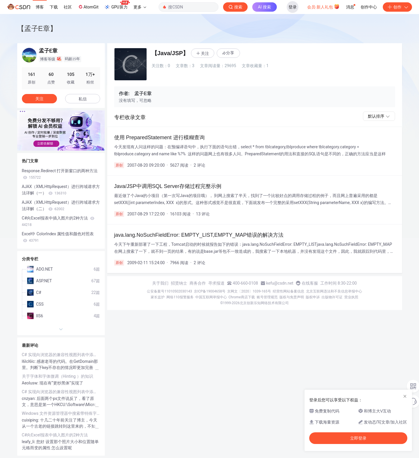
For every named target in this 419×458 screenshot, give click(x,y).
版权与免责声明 (291, 297)
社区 (68, 7)
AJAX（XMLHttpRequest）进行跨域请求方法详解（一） (61, 189)
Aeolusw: (30, 383)
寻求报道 (216, 283)
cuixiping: (31, 420)
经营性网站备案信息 (288, 291)
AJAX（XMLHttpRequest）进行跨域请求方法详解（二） (61, 205)
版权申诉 (313, 297)
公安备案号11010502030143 (169, 291)
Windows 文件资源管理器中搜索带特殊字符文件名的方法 (61, 413)
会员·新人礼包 (323, 6)
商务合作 (197, 283)
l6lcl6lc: (29, 361)
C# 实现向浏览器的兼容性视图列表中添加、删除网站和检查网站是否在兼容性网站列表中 (61, 354)
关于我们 (160, 283)
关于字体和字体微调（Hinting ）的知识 (57, 376)
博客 (40, 7)
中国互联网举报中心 (211, 297)
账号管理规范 (267, 297)
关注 (39, 98)
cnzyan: (29, 398)
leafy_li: (29, 441)
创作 (397, 7)
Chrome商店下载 (242, 297)
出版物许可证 (331, 297)
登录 (292, 7)
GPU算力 (117, 5)
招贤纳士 (179, 283)
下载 (54, 7)
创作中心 (369, 7)
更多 (139, 7)
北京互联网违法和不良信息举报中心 (334, 291)
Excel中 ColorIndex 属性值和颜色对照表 (58, 237)
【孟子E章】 (37, 28)
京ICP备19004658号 (210, 291)
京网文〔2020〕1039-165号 (249, 291)
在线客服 (310, 283)
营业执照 (351, 297)
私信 (83, 99)
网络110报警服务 (179, 297)
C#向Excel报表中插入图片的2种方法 (58, 221)
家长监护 (158, 297)
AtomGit (88, 7)
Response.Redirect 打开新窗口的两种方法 (60, 174)
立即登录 (358, 438)
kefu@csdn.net (279, 283)
